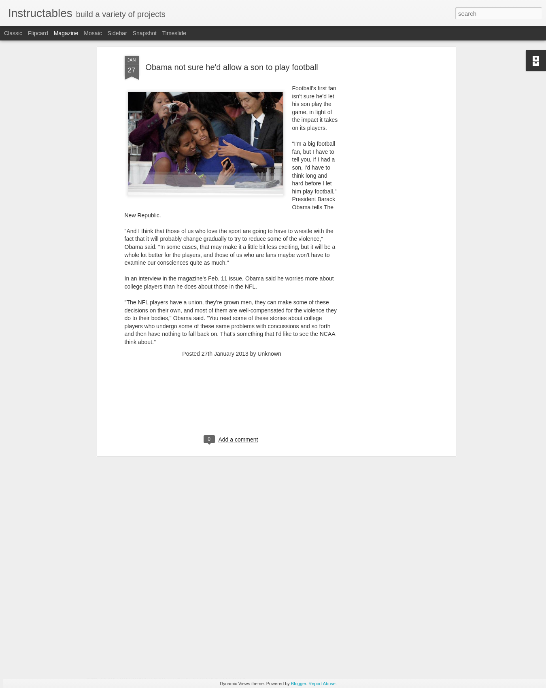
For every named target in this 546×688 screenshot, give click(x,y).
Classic (13, 33)
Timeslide (174, 33)
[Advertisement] (232, 298)
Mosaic (93, 33)
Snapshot (145, 33)
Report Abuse (322, 683)
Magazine (66, 33)
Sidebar (117, 33)
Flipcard (38, 33)
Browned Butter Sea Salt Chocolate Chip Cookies (172, 587)
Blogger (298, 683)
